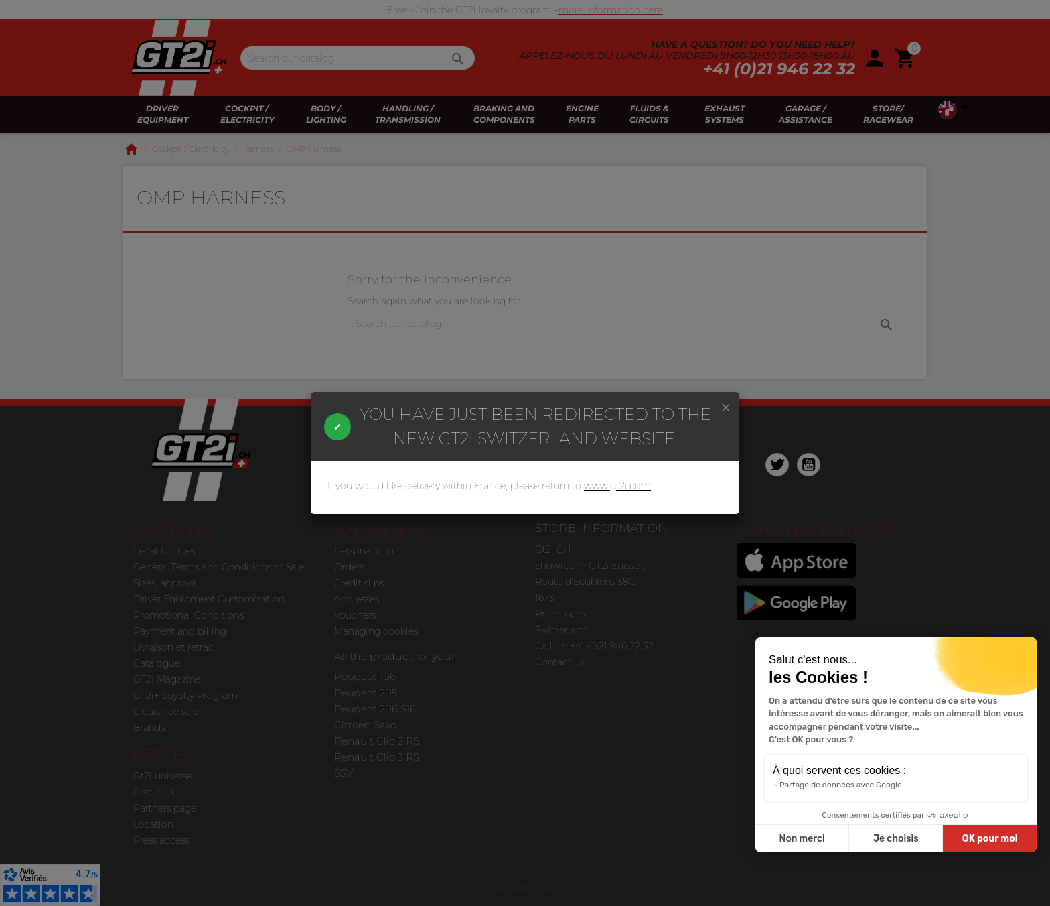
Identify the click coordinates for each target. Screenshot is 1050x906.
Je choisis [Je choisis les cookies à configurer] (896, 838)
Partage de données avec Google (840, 784)
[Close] (725, 407)
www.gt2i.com (617, 486)
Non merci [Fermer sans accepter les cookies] (801, 838)
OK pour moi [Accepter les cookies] (990, 838)
